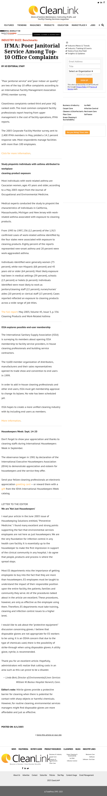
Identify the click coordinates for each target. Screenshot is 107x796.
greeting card (23, 484)
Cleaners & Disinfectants (73, 111)
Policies (52, 775)
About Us (16, 775)
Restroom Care (90, 111)
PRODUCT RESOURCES (52, 749)
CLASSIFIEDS (68, 749)
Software (88, 114)
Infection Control (91, 108)
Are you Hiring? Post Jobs (77, 132)
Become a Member (16, 764)
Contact (34, 775)
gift (3, 488)
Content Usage (71, 775)
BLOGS (77, 749)
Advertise (25, 775)
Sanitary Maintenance (47, 17)
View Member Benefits (33, 764)
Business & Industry (71, 105)
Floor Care (67, 114)
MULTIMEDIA (23, 749)
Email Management (86, 775)
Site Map (60, 775)
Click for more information (15, 153)
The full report (9, 311)
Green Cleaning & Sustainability (70, 118)
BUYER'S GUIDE (36, 749)
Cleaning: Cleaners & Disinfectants (47, 35)
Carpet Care (68, 108)
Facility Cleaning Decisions (49, 19)
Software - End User (89, 759)
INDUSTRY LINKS (89, 749)
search (103, 25)
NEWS (14, 749)
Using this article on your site (49, 735)
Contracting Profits (64, 17)
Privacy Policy (81, 87)
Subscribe (43, 775)
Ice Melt (87, 105)
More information (11, 420)
